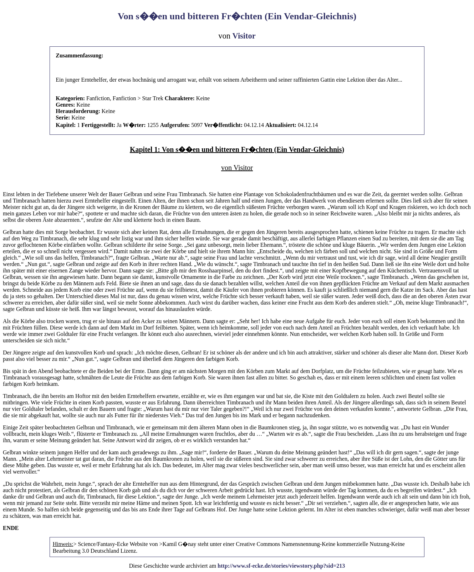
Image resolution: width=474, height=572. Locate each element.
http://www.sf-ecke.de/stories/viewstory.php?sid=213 (281, 566)
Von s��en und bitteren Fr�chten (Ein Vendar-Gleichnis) (237, 16)
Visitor (244, 35)
